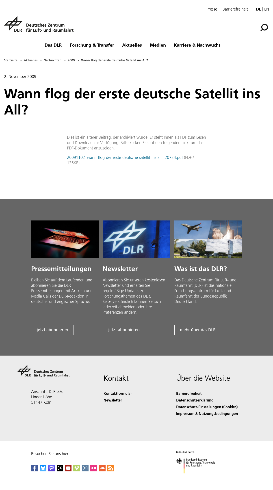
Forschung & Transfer (92, 45)
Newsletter (113, 400)
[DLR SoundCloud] (102, 470)
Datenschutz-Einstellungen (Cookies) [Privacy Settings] (207, 406)
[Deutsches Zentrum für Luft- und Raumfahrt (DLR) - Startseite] (40, 26)
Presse (212, 9)
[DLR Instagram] (85, 470)
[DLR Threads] (60, 470)
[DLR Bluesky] (43, 470)
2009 (71, 60)
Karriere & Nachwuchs (197, 45)
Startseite (10, 60)
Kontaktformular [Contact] (118, 393)
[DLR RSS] (110, 470)
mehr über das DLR (198, 329)
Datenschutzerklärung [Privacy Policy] (195, 400)
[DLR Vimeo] (76, 470)
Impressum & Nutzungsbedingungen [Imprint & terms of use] (207, 413)
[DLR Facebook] (34, 470)
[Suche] (264, 28)
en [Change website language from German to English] (266, 9)
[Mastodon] (51, 470)
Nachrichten (52, 60)
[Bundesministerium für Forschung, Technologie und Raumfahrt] (198, 477)
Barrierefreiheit (235, 9)
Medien (158, 45)
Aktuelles (132, 45)
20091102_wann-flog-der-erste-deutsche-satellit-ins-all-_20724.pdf (125, 157)
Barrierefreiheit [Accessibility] (189, 393)
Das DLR (53, 45)
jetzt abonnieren (52, 329)
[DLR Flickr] (93, 470)
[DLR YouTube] (68, 470)
